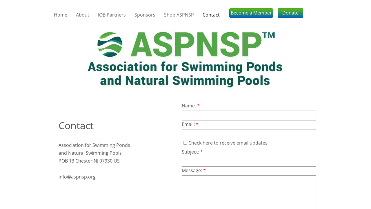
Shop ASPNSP (179, 15)
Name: (191, 105)
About (82, 15)
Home (60, 15)
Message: (194, 170)
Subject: (192, 152)
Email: (190, 124)
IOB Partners (112, 15)
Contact (211, 15)
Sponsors (144, 15)
